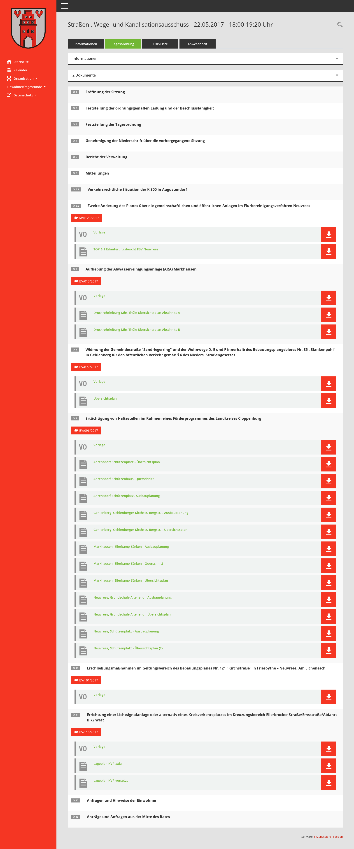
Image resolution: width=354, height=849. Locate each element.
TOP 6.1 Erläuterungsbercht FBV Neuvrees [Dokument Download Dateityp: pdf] (125, 249)
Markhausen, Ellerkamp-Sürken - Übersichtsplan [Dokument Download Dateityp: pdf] (130, 581)
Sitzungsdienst (328, 837)
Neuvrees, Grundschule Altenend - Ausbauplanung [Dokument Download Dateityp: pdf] (132, 597)
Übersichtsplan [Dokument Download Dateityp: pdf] (105, 399)
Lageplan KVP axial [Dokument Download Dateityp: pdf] (108, 764)
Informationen (86, 44)
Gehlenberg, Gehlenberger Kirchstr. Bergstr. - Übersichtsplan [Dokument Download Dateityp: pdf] (140, 530)
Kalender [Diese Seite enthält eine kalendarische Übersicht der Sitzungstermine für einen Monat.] (17, 70)
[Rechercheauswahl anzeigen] (339, 25)
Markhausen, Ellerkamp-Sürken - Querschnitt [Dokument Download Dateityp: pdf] (128, 564)
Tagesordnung (123, 44)
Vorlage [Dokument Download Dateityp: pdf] (99, 232)
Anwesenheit (197, 44)
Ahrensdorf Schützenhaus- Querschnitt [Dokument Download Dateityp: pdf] (123, 479)
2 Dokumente (84, 75)
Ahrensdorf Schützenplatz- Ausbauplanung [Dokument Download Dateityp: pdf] (126, 496)
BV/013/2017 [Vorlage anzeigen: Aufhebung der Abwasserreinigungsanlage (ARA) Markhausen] (88, 281)
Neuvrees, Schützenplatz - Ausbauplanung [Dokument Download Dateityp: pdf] (126, 631)
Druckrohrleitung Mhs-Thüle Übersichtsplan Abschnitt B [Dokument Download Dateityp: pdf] (136, 330)
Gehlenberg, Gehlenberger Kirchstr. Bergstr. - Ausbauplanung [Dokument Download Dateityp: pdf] (140, 513)
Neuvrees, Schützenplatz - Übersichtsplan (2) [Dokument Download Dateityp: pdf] (128, 648)
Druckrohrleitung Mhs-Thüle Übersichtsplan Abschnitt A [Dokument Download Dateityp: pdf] (136, 313)
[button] (28, 78)
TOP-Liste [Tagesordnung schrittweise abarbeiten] (160, 44)
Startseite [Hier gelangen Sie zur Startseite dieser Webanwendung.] (18, 61)
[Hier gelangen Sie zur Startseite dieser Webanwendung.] (28, 28)
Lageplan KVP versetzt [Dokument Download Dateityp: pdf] (110, 781)
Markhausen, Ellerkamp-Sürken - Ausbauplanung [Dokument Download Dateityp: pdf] (131, 547)
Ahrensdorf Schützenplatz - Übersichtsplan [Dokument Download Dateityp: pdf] (126, 462)
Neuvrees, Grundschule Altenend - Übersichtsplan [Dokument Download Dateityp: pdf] (132, 614)
